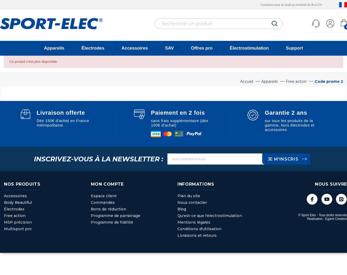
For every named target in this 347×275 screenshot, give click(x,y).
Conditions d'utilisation (199, 228)
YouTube (326, 199)
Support (294, 48)
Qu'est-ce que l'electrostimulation (209, 215)
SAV (169, 48)
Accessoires (134, 48)
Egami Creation (336, 219)
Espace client (104, 196)
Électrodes (93, 48)
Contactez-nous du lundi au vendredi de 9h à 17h (284, 5)
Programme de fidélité (112, 222)
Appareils (54, 48)
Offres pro (201, 48)
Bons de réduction (108, 209)
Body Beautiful (18, 202)
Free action (15, 215)
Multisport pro (18, 228)
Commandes (103, 202)
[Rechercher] (218, 23)
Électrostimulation (249, 48)
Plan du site (188, 196)
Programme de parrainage (115, 215)
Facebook (311, 199)
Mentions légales (193, 222)
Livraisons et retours (197, 235)
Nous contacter (192, 202)
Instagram (341, 199)
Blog (181, 209)
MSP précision (18, 222)
